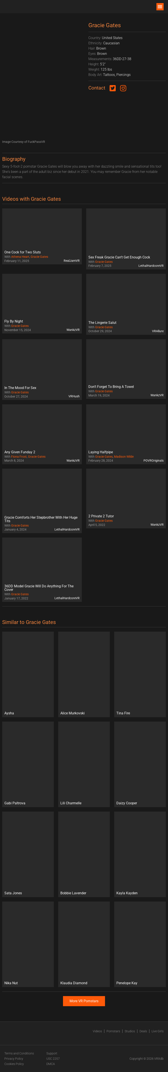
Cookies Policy (14, 1064)
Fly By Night (13, 321)
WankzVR (73, 330)
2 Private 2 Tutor (101, 516)
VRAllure (158, 331)
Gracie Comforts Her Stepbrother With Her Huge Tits (40, 519)
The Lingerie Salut (102, 323)
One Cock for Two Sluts (22, 252)
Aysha (9, 713)
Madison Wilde (124, 456)
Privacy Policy (13, 1058)
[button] (160, 6)
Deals (143, 1031)
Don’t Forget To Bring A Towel (111, 387)
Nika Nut (11, 983)
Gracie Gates (39, 256)
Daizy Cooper (126, 803)
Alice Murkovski (72, 713)
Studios (130, 1031)
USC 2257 (53, 1058)
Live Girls (158, 1031)
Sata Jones (13, 893)
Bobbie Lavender (73, 893)
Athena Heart (20, 256)
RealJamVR (72, 260)
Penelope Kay (126, 983)
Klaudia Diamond (73, 983)
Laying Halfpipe (100, 452)
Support (51, 1053)
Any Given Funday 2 (19, 452)
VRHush (74, 396)
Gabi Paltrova (14, 803)
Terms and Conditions (19, 1053)
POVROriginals (154, 460)
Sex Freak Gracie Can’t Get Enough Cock (119, 257)
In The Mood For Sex (20, 388)
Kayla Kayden (127, 893)
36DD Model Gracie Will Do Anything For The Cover (39, 588)
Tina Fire (123, 713)
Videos (97, 1031)
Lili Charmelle (70, 803)
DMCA (50, 1064)
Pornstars (113, 1031)
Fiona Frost (19, 456)
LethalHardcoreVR (151, 265)
